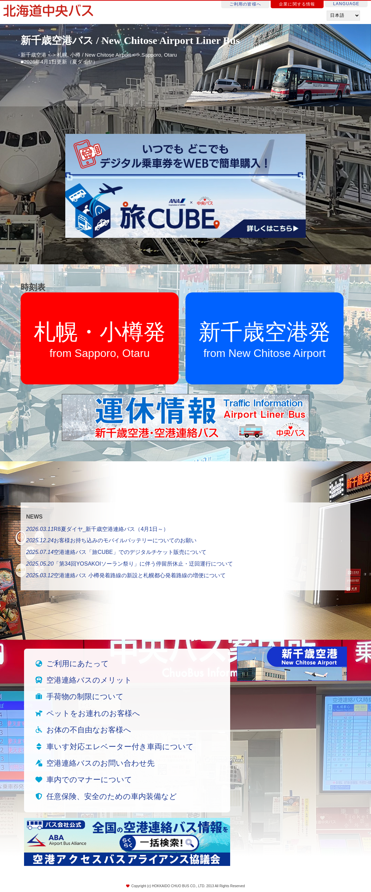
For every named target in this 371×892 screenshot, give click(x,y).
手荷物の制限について (85, 696)
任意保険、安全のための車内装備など (111, 796)
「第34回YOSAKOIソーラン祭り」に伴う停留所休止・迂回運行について (129, 564)
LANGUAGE (346, 3)
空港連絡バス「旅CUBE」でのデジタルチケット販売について (116, 552)
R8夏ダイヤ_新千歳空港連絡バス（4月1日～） (97, 529)
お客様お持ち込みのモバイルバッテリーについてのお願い (111, 540)
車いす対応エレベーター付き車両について (120, 746)
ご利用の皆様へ (245, 4)
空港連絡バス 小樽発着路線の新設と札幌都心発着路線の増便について (126, 575)
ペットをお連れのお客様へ (93, 713)
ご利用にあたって (77, 663)
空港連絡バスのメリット (89, 680)
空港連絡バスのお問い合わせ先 (100, 763)
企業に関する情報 (297, 4)
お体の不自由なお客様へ (88, 730)
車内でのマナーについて (89, 779)
